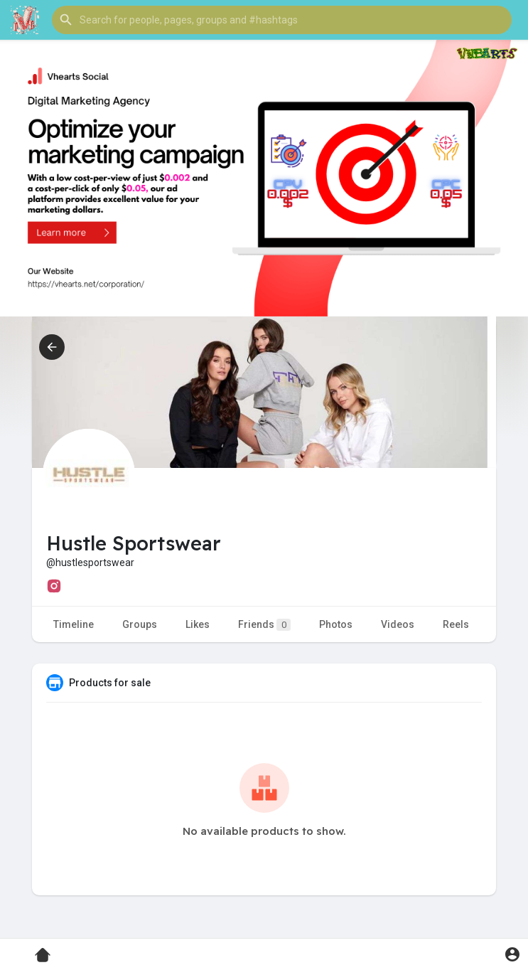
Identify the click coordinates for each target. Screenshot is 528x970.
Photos (335, 624)
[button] (282, 20)
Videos (397, 624)
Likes (197, 624)
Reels (456, 624)
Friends (264, 625)
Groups (139, 624)
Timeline (73, 624)
